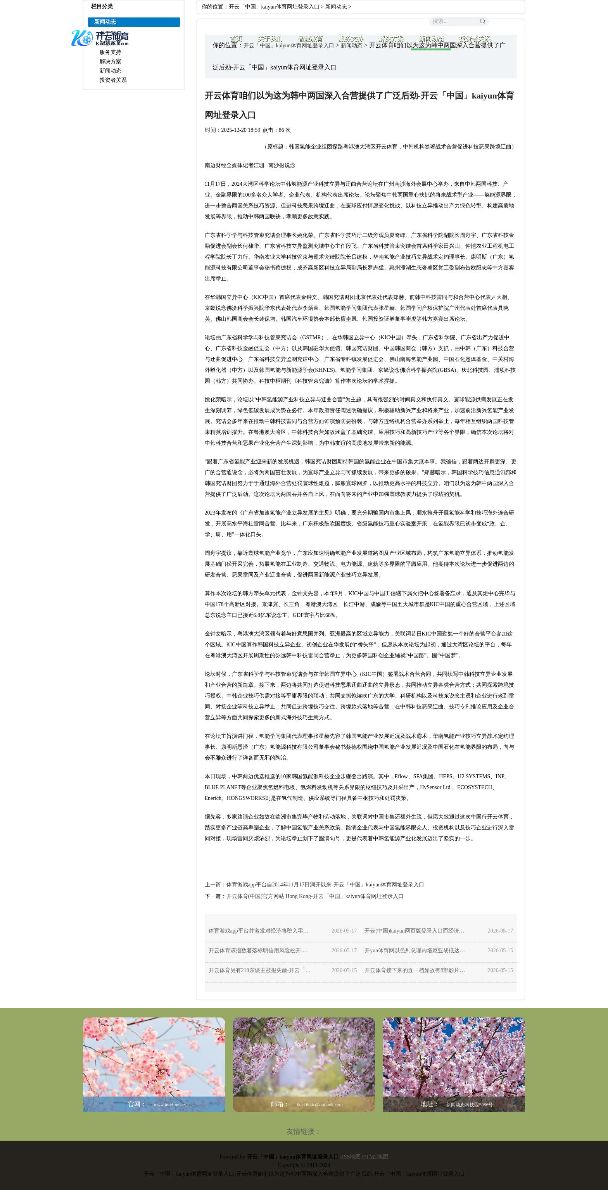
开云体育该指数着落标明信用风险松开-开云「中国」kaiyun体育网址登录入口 (261, 950)
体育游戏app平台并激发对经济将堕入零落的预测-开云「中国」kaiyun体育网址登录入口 (261, 931)
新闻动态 (431, 38)
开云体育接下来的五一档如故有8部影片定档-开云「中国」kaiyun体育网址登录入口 (416, 970)
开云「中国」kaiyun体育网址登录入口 (274, 7)
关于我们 (269, 38)
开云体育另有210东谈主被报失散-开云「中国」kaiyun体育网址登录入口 (261, 970)
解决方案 (390, 38)
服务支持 (350, 38)
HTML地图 (375, 1157)
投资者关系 (474, 38)
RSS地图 (350, 1157)
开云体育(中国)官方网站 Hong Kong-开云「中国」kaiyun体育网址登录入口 (315, 896)
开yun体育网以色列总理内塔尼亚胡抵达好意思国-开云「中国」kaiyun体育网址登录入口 (416, 950)
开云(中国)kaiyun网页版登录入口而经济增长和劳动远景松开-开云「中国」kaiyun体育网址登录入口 (416, 931)
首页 (236, 38)
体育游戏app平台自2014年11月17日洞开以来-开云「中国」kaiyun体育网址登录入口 (325, 885)
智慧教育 (310, 38)
